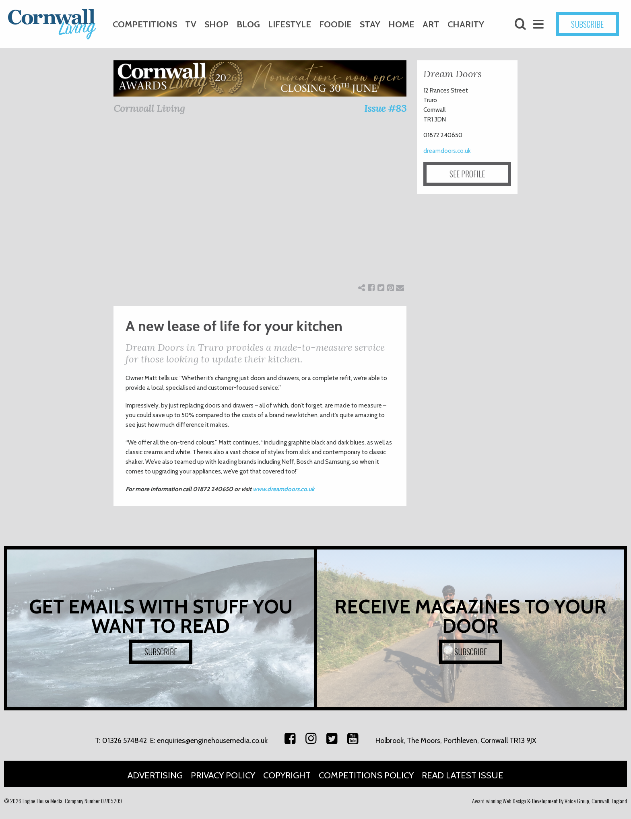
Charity (465, 24)
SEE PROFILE (467, 174)
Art (431, 24)
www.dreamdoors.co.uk (283, 489)
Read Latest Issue (462, 775)
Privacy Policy (223, 775)
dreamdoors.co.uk (447, 150)
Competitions (145, 24)
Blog (248, 24)
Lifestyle (289, 24)
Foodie (335, 24)
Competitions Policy (366, 775)
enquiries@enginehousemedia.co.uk (212, 740)
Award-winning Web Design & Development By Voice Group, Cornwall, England (549, 800)
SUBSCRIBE (587, 24)
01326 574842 (124, 740)
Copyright (287, 775)
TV (190, 24)
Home (401, 24)
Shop (216, 24)
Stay (370, 24)
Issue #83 (385, 108)
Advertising (155, 775)
